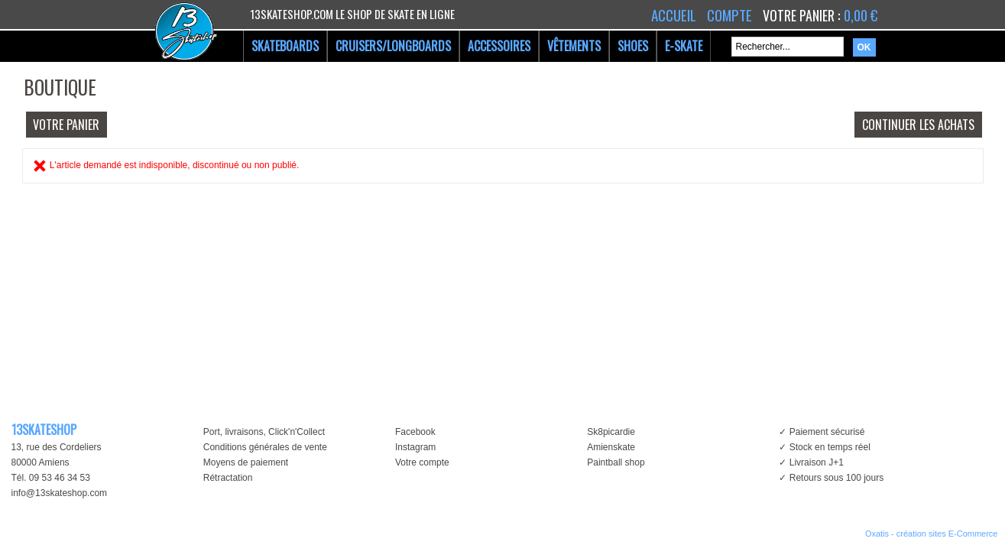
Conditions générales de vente (265, 447)
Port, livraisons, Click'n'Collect (264, 432)
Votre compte (422, 462)
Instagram (415, 447)
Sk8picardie (611, 432)
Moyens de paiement (245, 462)
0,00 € (860, 15)
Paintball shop (615, 462)
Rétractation (228, 477)
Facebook (415, 432)
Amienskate (611, 447)
